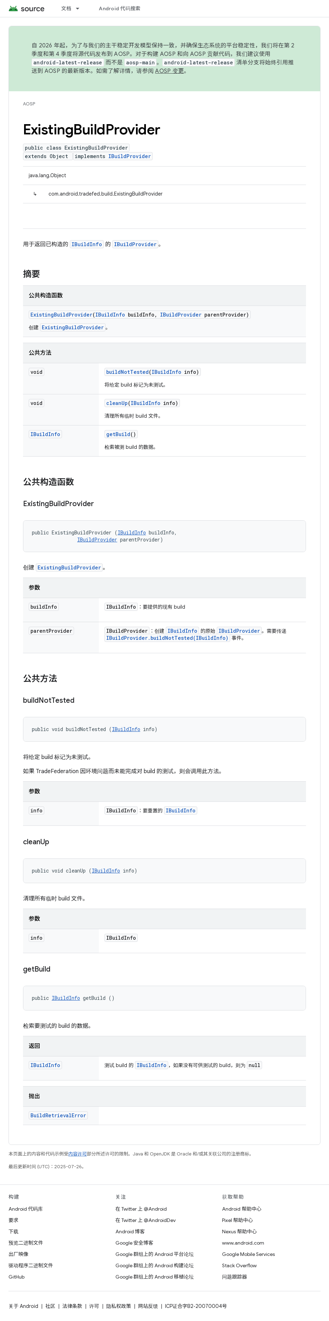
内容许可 (77, 1154)
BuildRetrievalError (58, 1115)
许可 (94, 1306)
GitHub (16, 1277)
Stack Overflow (239, 1265)
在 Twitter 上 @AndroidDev (145, 1220)
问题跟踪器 (234, 1277)
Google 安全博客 (134, 1243)
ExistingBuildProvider (61, 314)
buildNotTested (127, 372)
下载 (13, 1231)
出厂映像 (18, 1254)
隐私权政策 (118, 1306)
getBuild (118, 434)
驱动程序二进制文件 (30, 1265)
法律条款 (72, 1306)
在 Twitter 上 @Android (141, 1209)
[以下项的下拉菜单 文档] (80, 8)
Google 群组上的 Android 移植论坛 (154, 1277)
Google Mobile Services (248, 1254)
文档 (66, 8)
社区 (50, 1306)
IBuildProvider (129, 156)
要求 (13, 1220)
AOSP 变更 (169, 71)
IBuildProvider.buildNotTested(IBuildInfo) (167, 638)
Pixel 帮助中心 (237, 1220)
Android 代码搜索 (119, 8)
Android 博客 (130, 1231)
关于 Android (23, 1306)
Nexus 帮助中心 (239, 1231)
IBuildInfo (87, 244)
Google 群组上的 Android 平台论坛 (154, 1254)
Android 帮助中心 (241, 1209)
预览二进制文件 (25, 1243)
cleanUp (117, 403)
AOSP (29, 104)
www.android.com (243, 1243)
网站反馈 (148, 1306)
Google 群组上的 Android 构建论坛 (154, 1265)
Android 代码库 (25, 1209)
